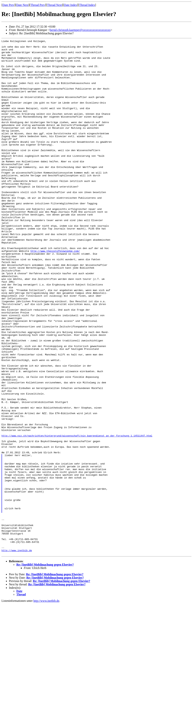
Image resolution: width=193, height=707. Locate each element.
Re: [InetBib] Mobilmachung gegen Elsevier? (45, 667)
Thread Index (87, 5)
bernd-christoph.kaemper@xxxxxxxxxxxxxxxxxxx (80, 30)
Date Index (70, 5)
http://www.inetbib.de (16, 652)
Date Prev (8, 5)
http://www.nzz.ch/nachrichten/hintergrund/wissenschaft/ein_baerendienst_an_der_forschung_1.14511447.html (76, 515)
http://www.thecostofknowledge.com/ (55, 293)
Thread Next (54, 5)
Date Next (22, 5)
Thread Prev (37, 5)
